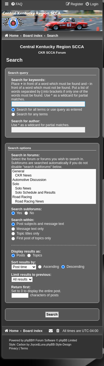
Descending (72, 267)
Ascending (48, 267)
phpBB (28, 340)
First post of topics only (31, 238)
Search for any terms (29, 114)
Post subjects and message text (37, 224)
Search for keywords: (28, 80)
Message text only (27, 229)
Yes (16, 213)
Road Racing (54, 197)
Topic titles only (25, 233)
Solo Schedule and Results (54, 193)
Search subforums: (26, 209)
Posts (18, 255)
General (54, 171)
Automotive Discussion (54, 180)
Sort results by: (23, 262)
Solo (54, 184)
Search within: (22, 220)
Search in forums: (25, 155)
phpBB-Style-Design (58, 344)
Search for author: (25, 121)
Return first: (21, 287)
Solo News (54, 188)
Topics (34, 255)
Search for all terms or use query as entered (46, 109)
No (29, 213)
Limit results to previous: (31, 275)
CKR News (54, 175)
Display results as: (26, 251)
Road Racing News (54, 201)
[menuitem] (16, 4)
